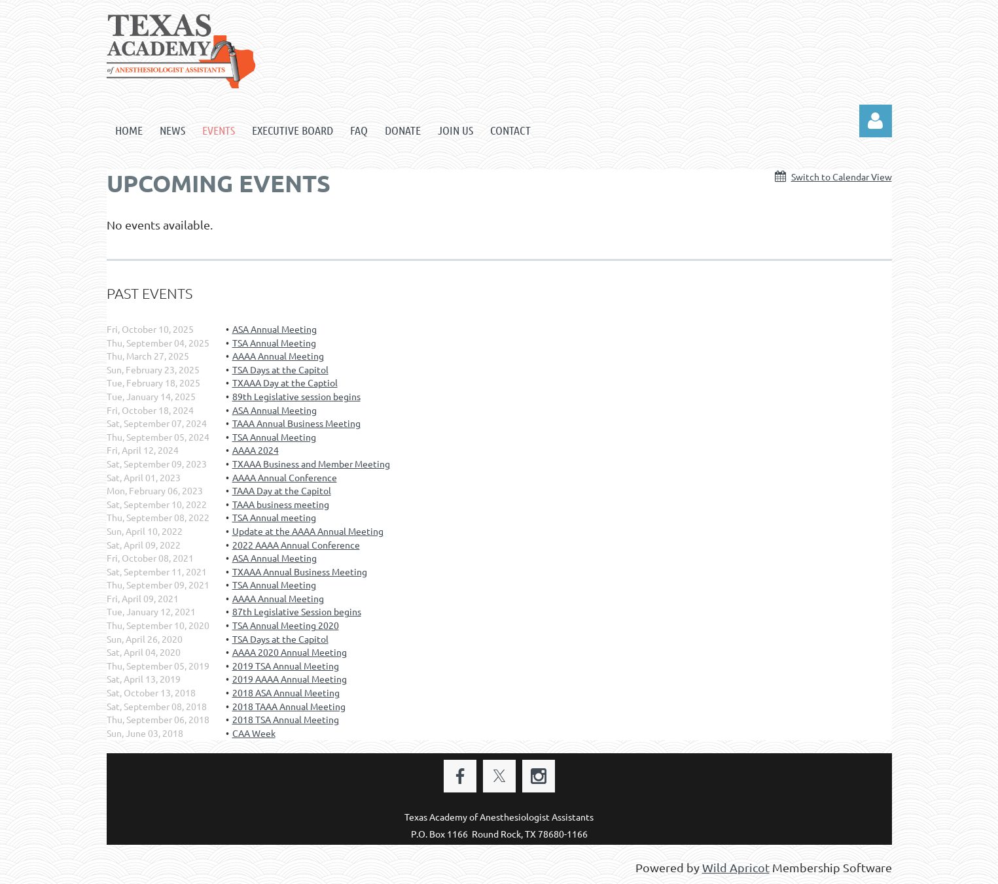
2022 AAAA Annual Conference (296, 545)
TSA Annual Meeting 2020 (285, 625)
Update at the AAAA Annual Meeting (307, 531)
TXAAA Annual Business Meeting (299, 571)
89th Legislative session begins (296, 396)
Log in (875, 121)
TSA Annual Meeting (274, 342)
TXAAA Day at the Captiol (285, 382)
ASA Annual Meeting (274, 329)
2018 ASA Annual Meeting (286, 692)
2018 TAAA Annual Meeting (289, 706)
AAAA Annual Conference (284, 477)
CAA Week (254, 733)
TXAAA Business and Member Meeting (311, 463)
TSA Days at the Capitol (280, 369)
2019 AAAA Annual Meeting (289, 679)
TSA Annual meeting (274, 517)
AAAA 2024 (255, 450)
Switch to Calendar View (841, 176)
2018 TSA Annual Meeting (285, 719)
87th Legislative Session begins (296, 611)
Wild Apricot (736, 867)
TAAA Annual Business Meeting (296, 423)
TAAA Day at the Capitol (281, 490)
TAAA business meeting (280, 504)
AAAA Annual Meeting (278, 356)
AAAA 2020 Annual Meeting (289, 652)
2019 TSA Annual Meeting (285, 666)
